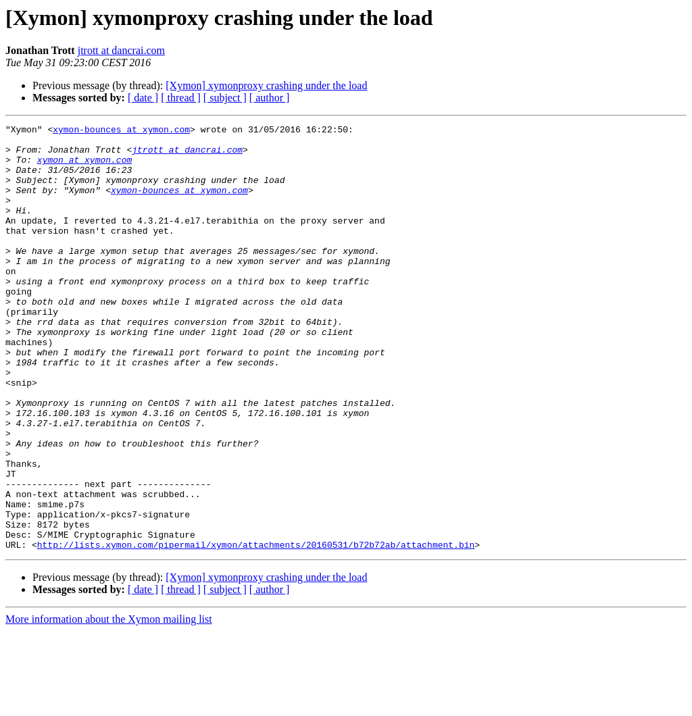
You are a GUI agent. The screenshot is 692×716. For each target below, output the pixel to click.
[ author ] (269, 97)
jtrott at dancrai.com (121, 50)
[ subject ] (225, 97)
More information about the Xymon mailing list (108, 704)
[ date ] (143, 97)
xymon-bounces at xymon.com (121, 131)
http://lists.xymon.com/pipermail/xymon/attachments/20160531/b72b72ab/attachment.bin (255, 629)
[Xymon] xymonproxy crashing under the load (266, 85)
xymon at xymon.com (84, 167)
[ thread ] (181, 97)
